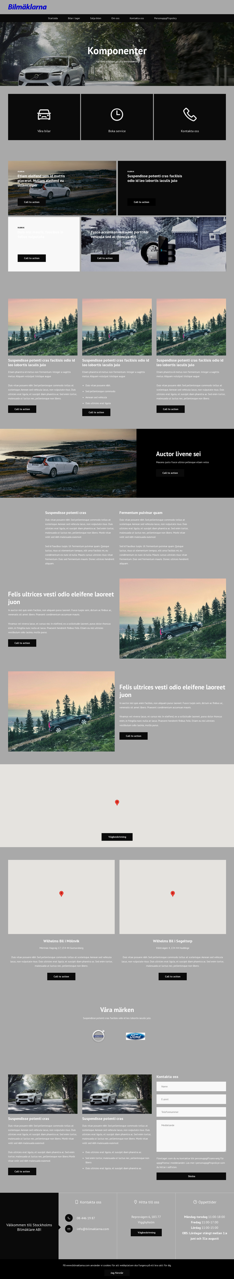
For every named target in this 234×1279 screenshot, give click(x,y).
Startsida (53, 18)
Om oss (115, 18)
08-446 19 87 (80, 1218)
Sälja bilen (95, 18)
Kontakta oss (137, 18)
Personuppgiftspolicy (165, 18)
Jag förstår (117, 1272)
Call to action (22, 409)
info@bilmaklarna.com (87, 1229)
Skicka (191, 1176)
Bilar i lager (74, 18)
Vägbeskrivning (117, 836)
